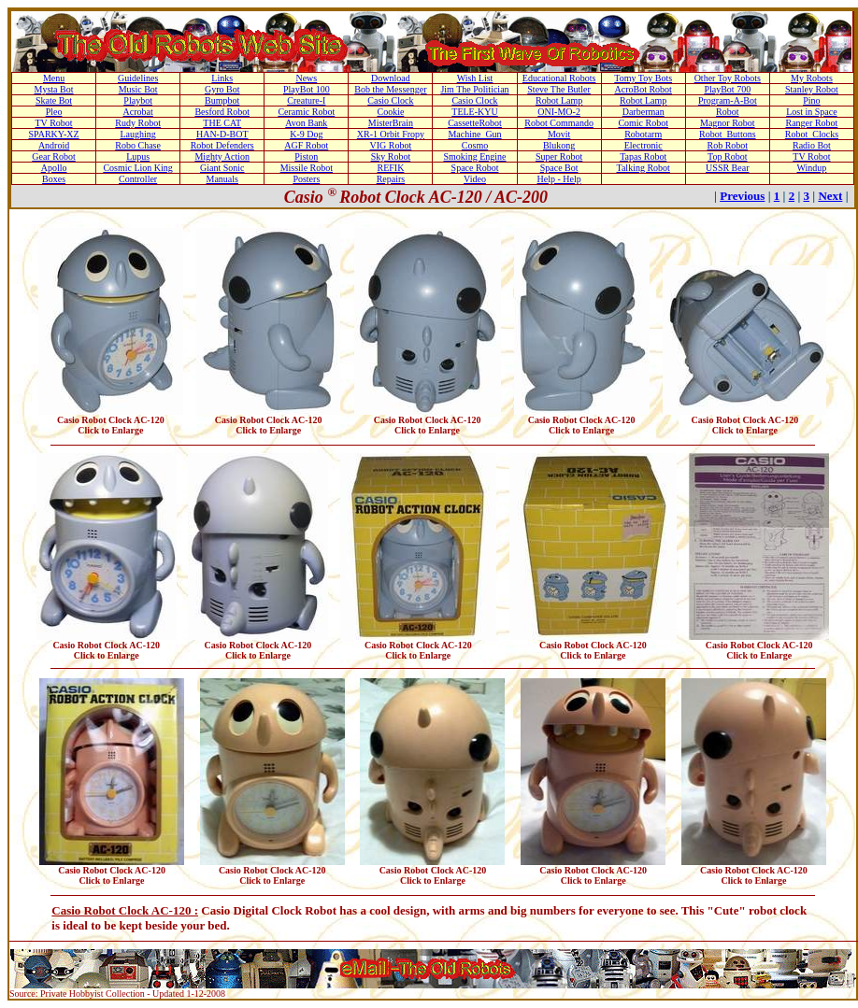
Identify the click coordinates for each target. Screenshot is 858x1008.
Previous (742, 196)
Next (830, 196)
